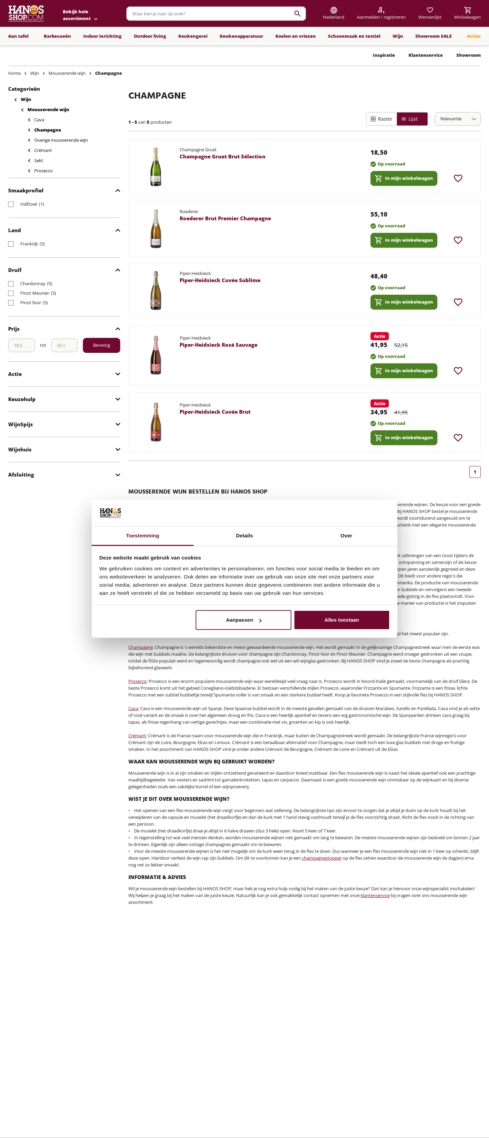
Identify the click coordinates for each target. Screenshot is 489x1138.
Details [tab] (244, 535)
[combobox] (216, 13)
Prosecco (43, 171)
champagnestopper (322, 858)
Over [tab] (346, 535)
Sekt (38, 160)
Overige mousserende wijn (61, 140)
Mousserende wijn (67, 73)
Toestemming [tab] (142, 535)
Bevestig (101, 345)
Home (14, 73)
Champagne (108, 73)
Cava (39, 120)
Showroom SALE (433, 36)
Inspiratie (384, 55)
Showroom (468, 55)
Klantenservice (426, 55)
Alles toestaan (342, 620)
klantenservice (375, 895)
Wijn (398, 36)
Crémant (43, 150)
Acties (474, 36)
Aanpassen (243, 620)
